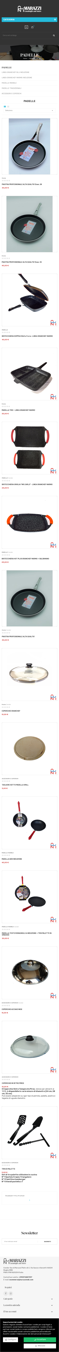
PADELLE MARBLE (9, 83)
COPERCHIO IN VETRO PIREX (13, 1083)
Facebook (5, 1293)
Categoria (9, 19)
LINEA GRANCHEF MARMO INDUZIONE (17, 78)
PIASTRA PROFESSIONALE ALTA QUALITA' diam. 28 (22, 184)
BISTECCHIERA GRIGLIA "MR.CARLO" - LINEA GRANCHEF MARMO (27, 484)
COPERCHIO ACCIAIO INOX (12, 1009)
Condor (10, 478)
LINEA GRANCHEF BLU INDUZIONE (15, 72)
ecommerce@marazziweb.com (21, 1280)
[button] (32, 27)
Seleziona (29, 110)
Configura (10, 1339)
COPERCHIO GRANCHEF (11, 711)
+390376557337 (25, 1277)
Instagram (10, 1293)
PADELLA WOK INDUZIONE (12, 859)
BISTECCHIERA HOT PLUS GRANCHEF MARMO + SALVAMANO (25, 559)
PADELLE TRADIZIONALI (11, 88)
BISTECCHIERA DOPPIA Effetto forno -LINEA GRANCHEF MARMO (27, 336)
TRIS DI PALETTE (8, 1169)
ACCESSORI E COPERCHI (11, 94)
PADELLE (7, 67)
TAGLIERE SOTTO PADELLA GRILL (15, 785)
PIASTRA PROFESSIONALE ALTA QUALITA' (18, 636)
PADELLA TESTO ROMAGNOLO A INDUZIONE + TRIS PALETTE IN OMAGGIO (26, 934)
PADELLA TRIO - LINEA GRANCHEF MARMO (18, 410)
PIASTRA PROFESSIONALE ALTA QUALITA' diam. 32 (22, 262)
